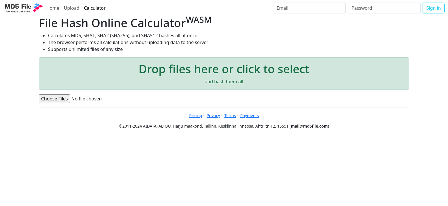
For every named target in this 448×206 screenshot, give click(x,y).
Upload (71, 8)
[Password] (384, 8)
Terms (230, 115)
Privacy (213, 115)
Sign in (433, 8)
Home (52, 8)
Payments (249, 115)
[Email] (309, 8)
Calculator (95, 8)
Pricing (195, 115)
